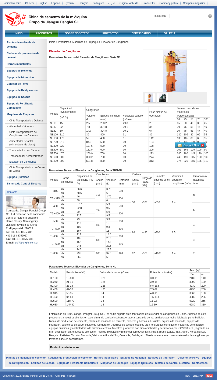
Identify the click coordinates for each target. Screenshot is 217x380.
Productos (44, 33)
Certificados (141, 33)
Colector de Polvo (17, 83)
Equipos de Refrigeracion (22, 90)
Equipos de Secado (18, 97)
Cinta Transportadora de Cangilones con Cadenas (23, 134)
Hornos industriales (19, 64)
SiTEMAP (198, 375)
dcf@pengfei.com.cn (26, 242)
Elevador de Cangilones (22, 161)
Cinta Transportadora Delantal (26, 120)
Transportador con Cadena (24, 150)
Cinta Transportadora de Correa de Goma (27, 169)
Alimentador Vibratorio (22, 126)
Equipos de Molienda (19, 70)
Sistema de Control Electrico (24, 183)
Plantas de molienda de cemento (21, 44)
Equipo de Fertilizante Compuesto (20, 105)
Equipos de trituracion (20, 77)
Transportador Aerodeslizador (26, 156)
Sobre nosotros (77, 33)
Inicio (19, 33)
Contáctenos (200, 363)
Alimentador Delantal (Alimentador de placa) (22, 143)
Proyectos (110, 33)
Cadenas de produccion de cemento (23, 55)
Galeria (169, 33)
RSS (187, 375)
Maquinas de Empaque (20, 114)
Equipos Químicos (18, 177)
